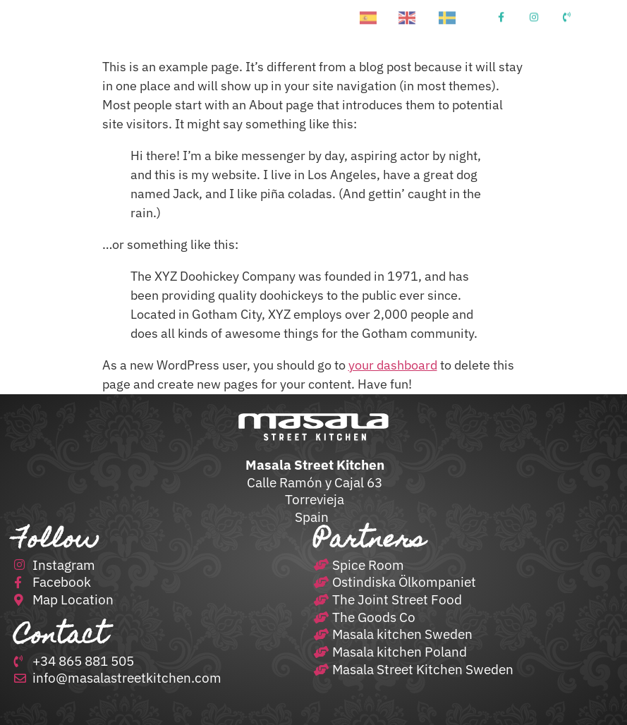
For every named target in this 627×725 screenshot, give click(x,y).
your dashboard (392, 365)
